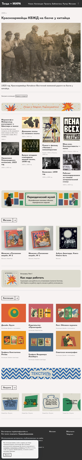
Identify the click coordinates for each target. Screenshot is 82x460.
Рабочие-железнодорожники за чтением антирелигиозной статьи (71, 177)
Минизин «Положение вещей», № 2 (11, 254)
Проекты (47, 3)
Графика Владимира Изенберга (38, 356)
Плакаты (54, 153)
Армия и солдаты (21, 96)
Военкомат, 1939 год (49, 173)
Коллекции (38, 3)
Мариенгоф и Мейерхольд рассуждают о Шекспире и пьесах (9, 123)
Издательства (38, 331)
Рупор (65, 3)
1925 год (29, 136)
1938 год (29, 165)
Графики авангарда (13, 358)
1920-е (3, 13)
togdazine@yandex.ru (20, 431)
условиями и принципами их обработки (14, 448)
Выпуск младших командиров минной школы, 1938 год (29, 158)
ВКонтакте (70, 431)
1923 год (8, 167)
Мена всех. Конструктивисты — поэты (71, 146)
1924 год (75, 151)
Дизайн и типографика (14, 329)
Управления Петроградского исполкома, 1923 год (9, 161)
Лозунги (10, 414)
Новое (30, 3)
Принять (7, 455)
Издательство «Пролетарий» (35, 326)
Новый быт (10, 259)
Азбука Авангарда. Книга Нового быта (67, 254)
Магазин (72, 3)
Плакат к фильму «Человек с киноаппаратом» (50, 147)
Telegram (69, 434)
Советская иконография (66, 353)
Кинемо (44, 153)
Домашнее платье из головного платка (31, 132)
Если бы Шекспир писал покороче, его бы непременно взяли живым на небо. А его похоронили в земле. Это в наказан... (10, 132)
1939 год (49, 177)
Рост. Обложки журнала (66, 325)
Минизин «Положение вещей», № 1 (38, 254)
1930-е (24, 165)
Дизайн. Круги (7, 325)
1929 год (44, 154)
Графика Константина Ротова (10, 354)
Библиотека (57, 3)
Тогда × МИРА (11, 3)
